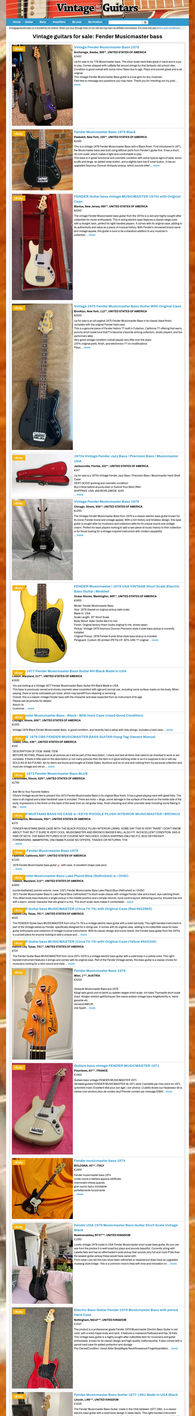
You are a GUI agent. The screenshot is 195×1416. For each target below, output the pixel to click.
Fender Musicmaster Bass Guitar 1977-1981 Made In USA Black (126, 1395)
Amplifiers (60, 22)
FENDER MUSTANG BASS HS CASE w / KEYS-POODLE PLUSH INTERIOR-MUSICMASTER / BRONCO (96, 814)
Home (17, 22)
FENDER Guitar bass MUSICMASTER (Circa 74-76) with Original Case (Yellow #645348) (84, 941)
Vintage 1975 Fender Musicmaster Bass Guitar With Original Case (127, 306)
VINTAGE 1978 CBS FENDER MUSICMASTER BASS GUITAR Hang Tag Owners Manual (84, 737)
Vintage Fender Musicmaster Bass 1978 (106, 47)
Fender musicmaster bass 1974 (99, 1161)
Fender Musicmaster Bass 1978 (100, 971)
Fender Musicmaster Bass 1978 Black (105, 132)
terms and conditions (168, 28)
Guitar (30, 22)
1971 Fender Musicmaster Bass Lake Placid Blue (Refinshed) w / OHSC (71, 876)
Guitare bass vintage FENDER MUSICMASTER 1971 (116, 1066)
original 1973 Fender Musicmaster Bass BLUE (50, 773)
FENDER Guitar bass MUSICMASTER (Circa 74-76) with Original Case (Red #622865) (82, 909)
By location (96, 22)
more (77, 84)
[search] (125, 22)
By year (78, 22)
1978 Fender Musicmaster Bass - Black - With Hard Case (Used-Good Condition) (78, 715)
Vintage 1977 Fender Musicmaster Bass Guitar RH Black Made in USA (69, 671)
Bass (44, 22)
